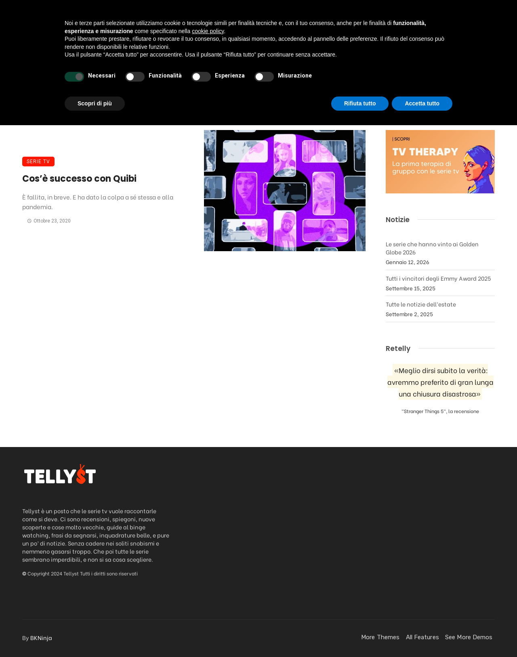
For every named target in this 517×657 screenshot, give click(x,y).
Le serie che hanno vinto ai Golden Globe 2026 (432, 247)
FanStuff (333, 58)
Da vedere (105, 58)
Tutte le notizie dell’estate (421, 304)
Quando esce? (386, 58)
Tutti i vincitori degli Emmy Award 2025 (438, 278)
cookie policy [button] (208, 562)
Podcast (202, 58)
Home (65, 58)
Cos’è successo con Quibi (79, 178)
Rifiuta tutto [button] (360, 635)
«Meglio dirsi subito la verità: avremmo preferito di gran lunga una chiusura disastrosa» (440, 382)
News (239, 58)
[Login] (471, 58)
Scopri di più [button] (95, 635)
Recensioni (155, 58)
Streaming (280, 58)
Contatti (438, 58)
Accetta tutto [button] (422, 635)
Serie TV (38, 161)
